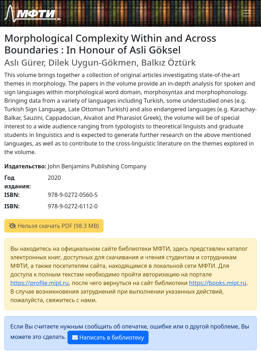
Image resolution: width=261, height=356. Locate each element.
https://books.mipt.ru (217, 283)
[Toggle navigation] (247, 13)
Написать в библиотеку (108, 337)
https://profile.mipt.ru (39, 283)
